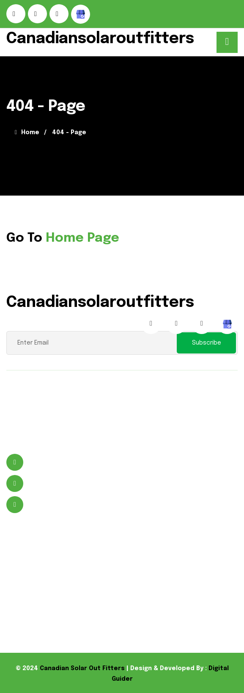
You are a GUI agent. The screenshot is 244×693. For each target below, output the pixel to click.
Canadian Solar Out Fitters (82, 668)
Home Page (82, 238)
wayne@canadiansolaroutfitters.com (77, 504)
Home (27, 132)
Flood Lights (131, 580)
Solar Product (134, 566)
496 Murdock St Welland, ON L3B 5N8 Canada (73, 462)
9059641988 (42, 483)
